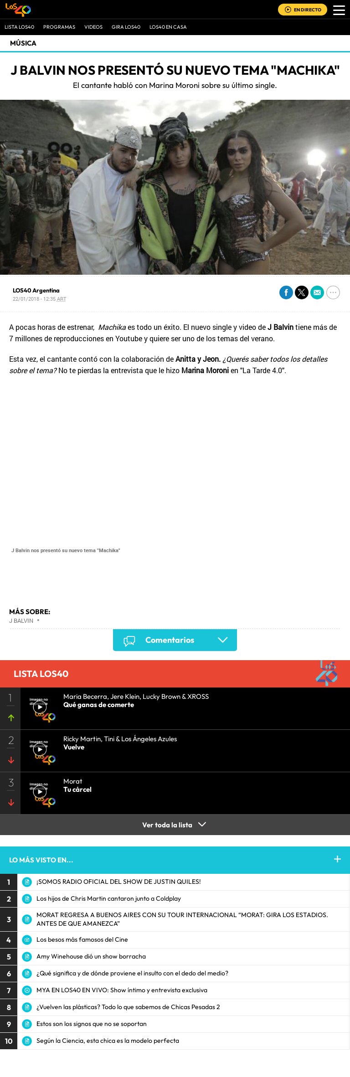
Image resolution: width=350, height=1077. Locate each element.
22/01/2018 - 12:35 (39, 298)
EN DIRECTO (307, 10)
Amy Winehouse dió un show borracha (91, 956)
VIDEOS (93, 27)
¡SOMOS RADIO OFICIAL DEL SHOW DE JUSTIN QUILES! (118, 881)
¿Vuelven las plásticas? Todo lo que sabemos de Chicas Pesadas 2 (128, 1007)
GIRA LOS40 (126, 27)
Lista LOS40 (19, 27)
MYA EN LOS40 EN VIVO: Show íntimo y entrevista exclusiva (121, 990)
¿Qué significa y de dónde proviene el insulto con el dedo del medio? (132, 973)
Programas (59, 27)
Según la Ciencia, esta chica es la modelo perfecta (107, 1040)
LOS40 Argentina (36, 290)
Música (23, 43)
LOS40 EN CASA (168, 27)
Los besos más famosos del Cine (82, 939)
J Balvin (21, 620)
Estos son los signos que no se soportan (91, 1024)
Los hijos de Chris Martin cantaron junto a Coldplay (108, 898)
